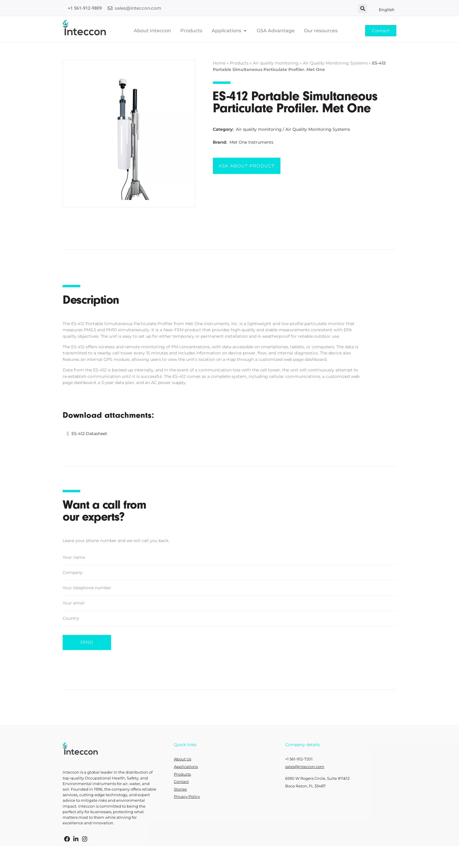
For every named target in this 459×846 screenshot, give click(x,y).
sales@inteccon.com (138, 8)
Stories (180, 789)
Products (239, 63)
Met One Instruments (251, 142)
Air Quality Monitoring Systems (335, 63)
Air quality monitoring (276, 63)
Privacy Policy (187, 796)
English (387, 9)
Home (219, 63)
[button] (362, 8)
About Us (182, 759)
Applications (186, 767)
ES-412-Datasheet (89, 433)
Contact (181, 781)
